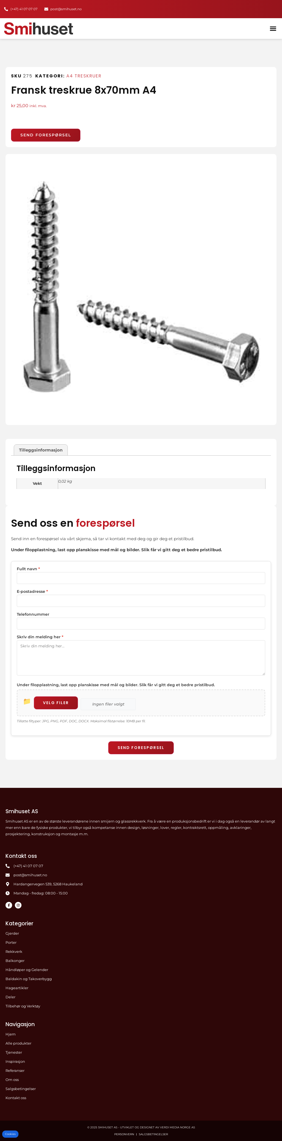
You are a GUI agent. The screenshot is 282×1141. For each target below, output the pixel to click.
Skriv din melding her (40, 637)
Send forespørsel (141, 747)
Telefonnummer (33, 614)
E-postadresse (32, 591)
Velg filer (56, 702)
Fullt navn (28, 569)
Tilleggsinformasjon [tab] (41, 450)
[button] (273, 28)
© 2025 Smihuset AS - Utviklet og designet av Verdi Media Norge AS (141, 1127)
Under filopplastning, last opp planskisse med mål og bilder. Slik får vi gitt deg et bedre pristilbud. (116, 684)
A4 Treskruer (84, 76)
